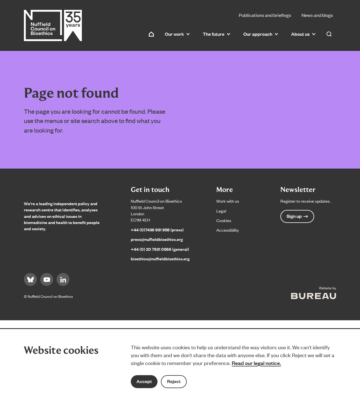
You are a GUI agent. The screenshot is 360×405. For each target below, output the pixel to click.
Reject (174, 381)
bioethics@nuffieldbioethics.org (160, 258)
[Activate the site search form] (329, 34)
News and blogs (317, 15)
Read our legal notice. (256, 362)
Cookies (223, 220)
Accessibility (227, 230)
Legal (221, 211)
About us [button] (303, 34)
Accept (144, 381)
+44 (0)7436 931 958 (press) (157, 229)
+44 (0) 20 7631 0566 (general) (160, 249)
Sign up (297, 216)
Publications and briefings (265, 15)
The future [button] (216, 34)
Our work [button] (177, 34)
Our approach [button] (260, 34)
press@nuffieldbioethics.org (157, 239)
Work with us (227, 201)
